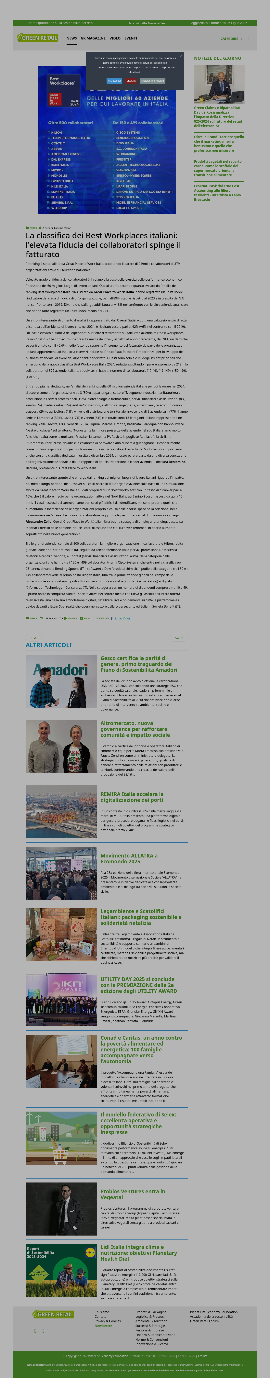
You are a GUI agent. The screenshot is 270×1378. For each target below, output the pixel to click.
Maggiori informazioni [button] (152, 80)
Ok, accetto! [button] (114, 80)
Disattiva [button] (130, 80)
